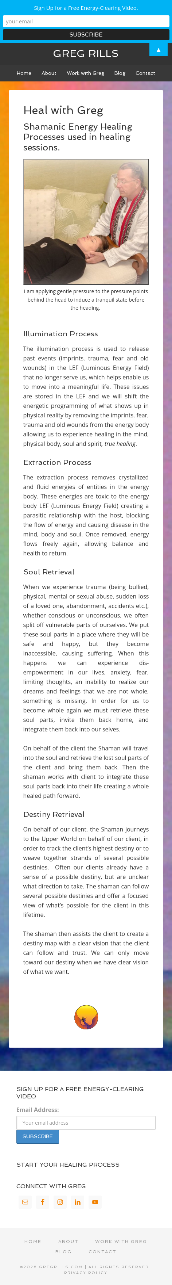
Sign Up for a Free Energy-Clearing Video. (86, 7)
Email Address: (37, 1110)
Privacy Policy (85, 1273)
